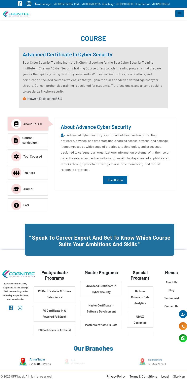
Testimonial (171, 298)
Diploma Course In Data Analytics (140, 297)
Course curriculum (24, 140)
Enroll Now (115, 180)
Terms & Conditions (143, 376)
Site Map (179, 376)
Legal (165, 376)
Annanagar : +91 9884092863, (54, 4)
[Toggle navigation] (179, 13)
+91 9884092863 (39, 364)
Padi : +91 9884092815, (87, 4)
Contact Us (171, 306)
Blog (171, 290)
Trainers (23, 173)
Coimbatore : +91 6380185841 (152, 4)
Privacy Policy (116, 376)
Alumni (22, 189)
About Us (171, 282)
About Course (27, 124)
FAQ (20, 205)
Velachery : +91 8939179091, (118, 4)
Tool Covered (26, 156)
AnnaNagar (37, 359)
